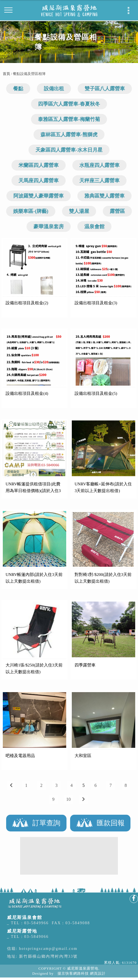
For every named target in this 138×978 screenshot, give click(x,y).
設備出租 (54, 88)
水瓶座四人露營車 (99, 165)
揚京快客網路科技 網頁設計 (82, 973)
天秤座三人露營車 (99, 180)
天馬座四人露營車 (38, 180)
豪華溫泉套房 (49, 226)
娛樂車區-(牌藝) (30, 211)
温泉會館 (94, 226)
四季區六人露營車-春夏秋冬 (69, 104)
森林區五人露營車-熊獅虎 (69, 134)
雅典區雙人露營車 (104, 196)
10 (68, 799)
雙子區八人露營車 (105, 88)
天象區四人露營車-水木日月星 (69, 150)
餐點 (18, 88)
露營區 (117, 211)
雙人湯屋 (79, 211)
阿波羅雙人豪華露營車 (38, 196)
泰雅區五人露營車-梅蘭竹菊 (69, 119)
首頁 (6, 74)
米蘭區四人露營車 (38, 165)
